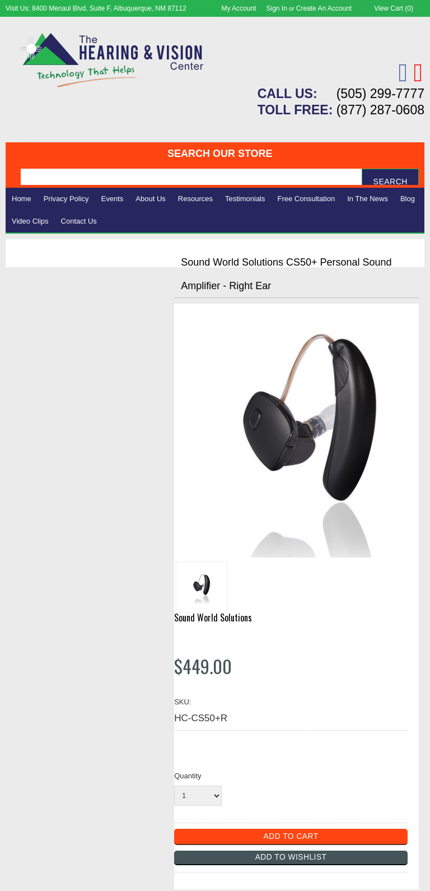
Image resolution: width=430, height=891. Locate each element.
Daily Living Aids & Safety (65, 304)
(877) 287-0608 (380, 110)
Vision (24, 292)
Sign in (277, 8)
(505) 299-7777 (380, 93)
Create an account (324, 8)
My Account (238, 8)
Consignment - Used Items (67, 354)
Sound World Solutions (213, 617)
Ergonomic (34, 329)
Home (21, 198)
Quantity (187, 776)
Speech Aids (37, 317)
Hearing (28, 280)
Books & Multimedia (53, 341)
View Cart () (393, 8)
